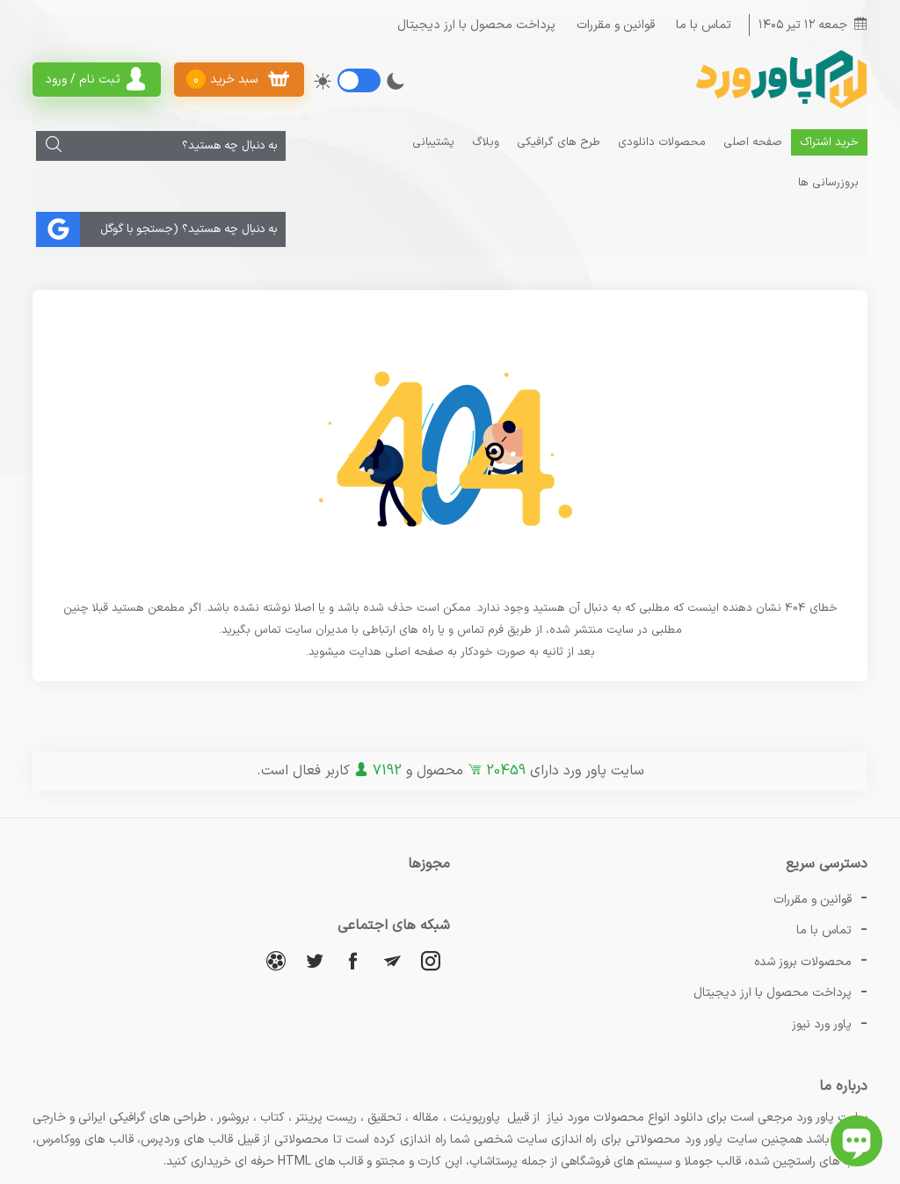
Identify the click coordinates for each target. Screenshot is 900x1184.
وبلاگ (486, 141)
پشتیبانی (434, 141)
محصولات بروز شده (803, 890)
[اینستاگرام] (431, 918)
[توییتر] (315, 918)
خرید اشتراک (830, 141)
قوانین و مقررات (616, 24)
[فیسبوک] (353, 918)
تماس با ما (703, 24)
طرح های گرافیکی (559, 141)
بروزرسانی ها (365, 141)
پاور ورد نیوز (822, 921)
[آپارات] (276, 918)
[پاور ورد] (779, 106)
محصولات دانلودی (663, 141)
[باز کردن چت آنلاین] (856, 1140)
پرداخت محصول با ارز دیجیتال (476, 24)
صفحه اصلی (753, 141)
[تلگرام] (392, 918)
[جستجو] (50, 145)
